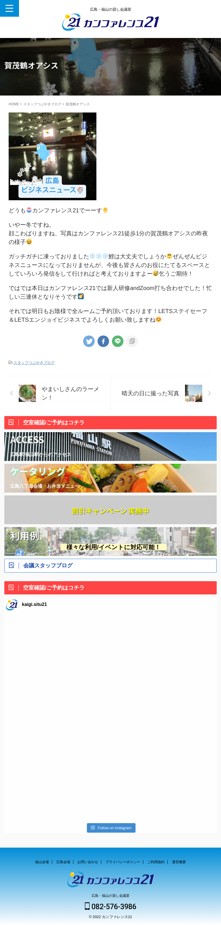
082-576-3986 (110, 907)
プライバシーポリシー (123, 862)
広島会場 (63, 862)
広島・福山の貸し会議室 (110, 896)
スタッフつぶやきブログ (34, 363)
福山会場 (42, 862)
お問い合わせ (87, 862)
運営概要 (179, 862)
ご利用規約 (156, 862)
